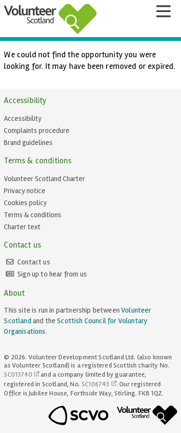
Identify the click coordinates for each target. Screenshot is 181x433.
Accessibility (23, 118)
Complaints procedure (37, 130)
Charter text (22, 227)
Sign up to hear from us (52, 274)
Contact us (33, 262)
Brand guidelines (28, 142)
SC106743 (95, 384)
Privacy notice (24, 190)
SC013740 (18, 374)
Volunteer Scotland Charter (44, 178)
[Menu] (163, 11)
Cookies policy (25, 202)
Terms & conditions (32, 214)
